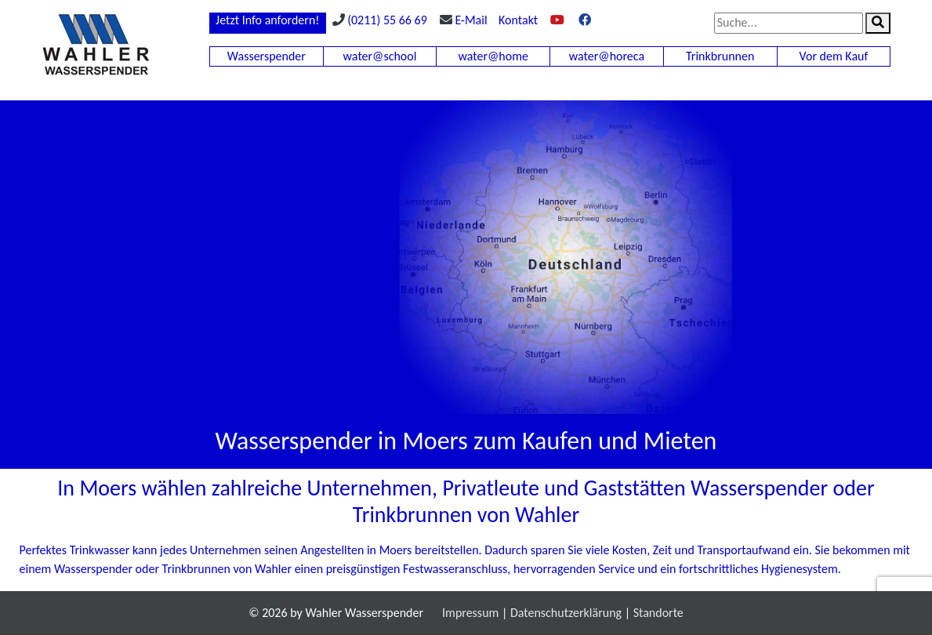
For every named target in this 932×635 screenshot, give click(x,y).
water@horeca (606, 56)
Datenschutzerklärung (566, 612)
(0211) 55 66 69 (387, 20)
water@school (380, 56)
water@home (493, 56)
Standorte (658, 612)
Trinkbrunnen (720, 56)
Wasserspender (266, 56)
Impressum (470, 612)
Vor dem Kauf (834, 56)
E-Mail (471, 20)
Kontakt (518, 20)
